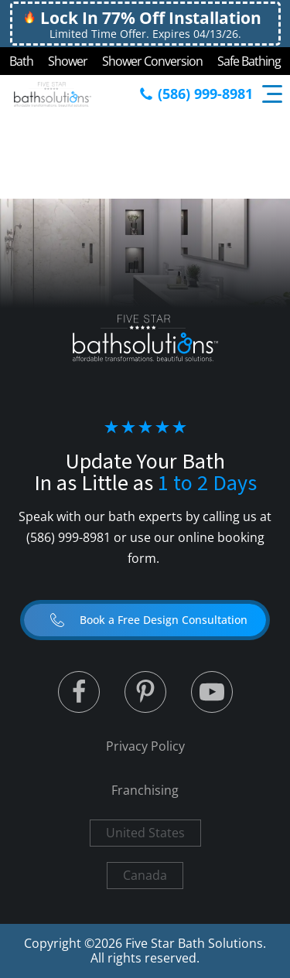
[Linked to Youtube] (212, 692)
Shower (67, 61)
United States (145, 832)
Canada (145, 875)
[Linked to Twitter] (79, 692)
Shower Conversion (152, 61)
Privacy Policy (145, 746)
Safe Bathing (249, 61)
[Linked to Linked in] (145, 692)
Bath (21, 61)
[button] (145, 620)
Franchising (145, 790)
